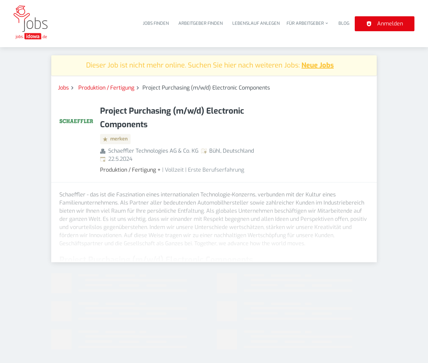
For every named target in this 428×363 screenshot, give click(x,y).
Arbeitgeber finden (200, 23)
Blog (343, 23)
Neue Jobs (317, 65)
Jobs (63, 87)
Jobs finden (156, 23)
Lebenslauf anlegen (256, 23)
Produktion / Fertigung (106, 87)
